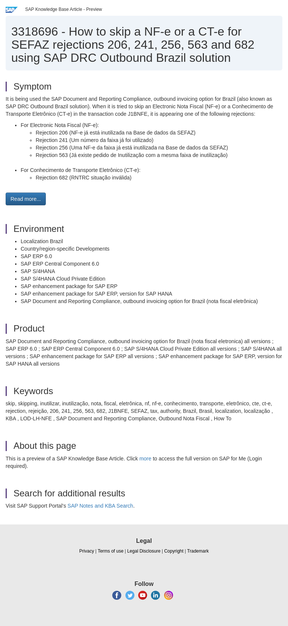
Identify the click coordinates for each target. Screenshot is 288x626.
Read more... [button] (26, 199)
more (145, 459)
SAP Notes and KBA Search (100, 506)
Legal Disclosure (144, 551)
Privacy (86, 551)
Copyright (173, 551)
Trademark (198, 551)
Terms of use (111, 551)
